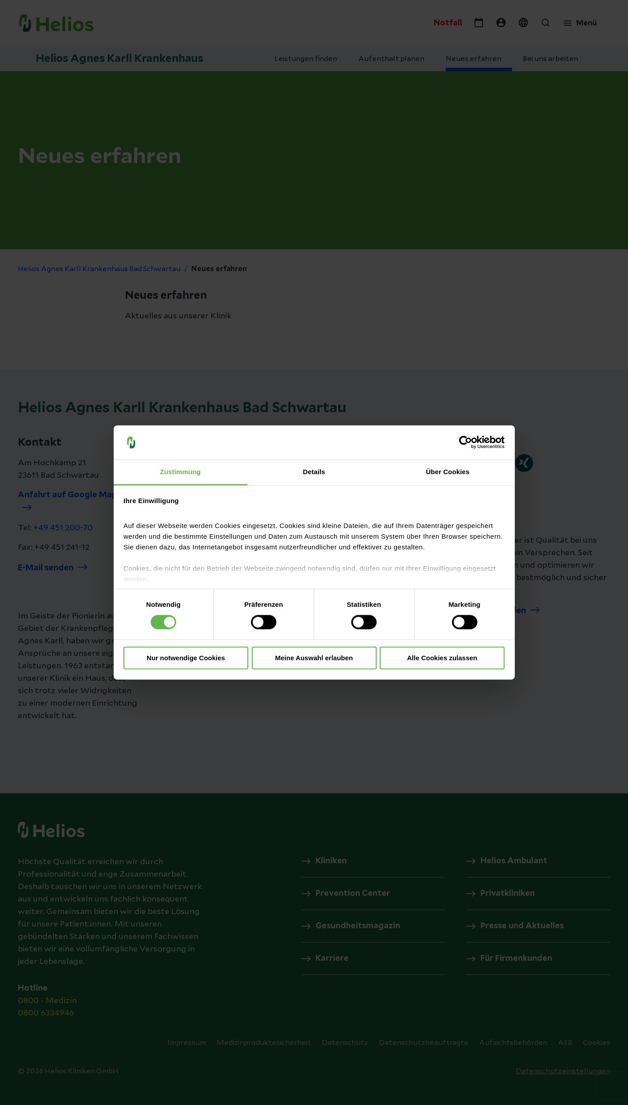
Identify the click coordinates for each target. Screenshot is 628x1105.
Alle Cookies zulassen (442, 658)
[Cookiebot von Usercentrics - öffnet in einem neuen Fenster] (466, 442)
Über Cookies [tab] (448, 471)
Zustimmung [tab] (180, 471)
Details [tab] (314, 471)
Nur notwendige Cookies (186, 658)
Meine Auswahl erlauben (314, 658)
